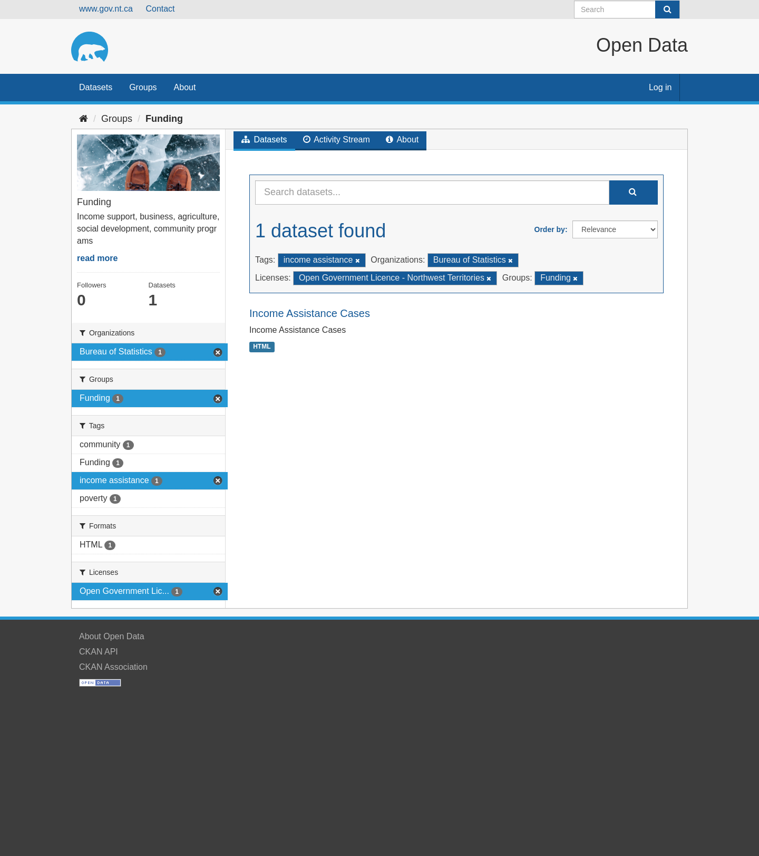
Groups (143, 87)
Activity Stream (336, 139)
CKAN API (98, 651)
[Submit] (667, 9)
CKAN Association (113, 666)
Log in (660, 87)
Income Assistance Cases (309, 313)
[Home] (83, 118)
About (185, 87)
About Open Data (111, 636)
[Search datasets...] (432, 192)
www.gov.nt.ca (106, 8)
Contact (159, 8)
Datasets (95, 87)
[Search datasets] (627, 9)
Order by (549, 229)
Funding (164, 118)
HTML (261, 346)
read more (97, 258)
